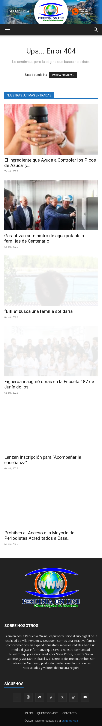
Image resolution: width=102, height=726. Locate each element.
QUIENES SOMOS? (47, 713)
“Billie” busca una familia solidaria (38, 311)
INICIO (29, 713)
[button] (7, 29)
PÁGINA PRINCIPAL (63, 75)
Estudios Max (70, 721)
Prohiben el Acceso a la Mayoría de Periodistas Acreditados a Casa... (39, 535)
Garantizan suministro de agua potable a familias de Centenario (44, 238)
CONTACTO (69, 713)
